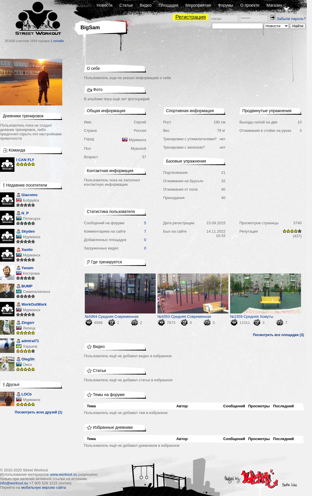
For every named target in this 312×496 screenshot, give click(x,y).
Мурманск (31, 237)
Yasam (24, 268)
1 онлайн (57, 41)
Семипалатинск (36, 291)
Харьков (30, 346)
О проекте (249, 5)
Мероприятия (198, 5)
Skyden (25, 232)
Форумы (225, 5)
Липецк (29, 328)
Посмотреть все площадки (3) (278, 335)
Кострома (31, 273)
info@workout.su (14, 483)
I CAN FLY (25, 160)
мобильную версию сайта (43, 487)
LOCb (24, 394)
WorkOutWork (31, 305)
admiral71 (27, 341)
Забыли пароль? (291, 19)
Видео (146, 5)
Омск (27, 364)
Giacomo (27, 195)
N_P (22, 213)
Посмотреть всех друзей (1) (38, 412)
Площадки (168, 5)
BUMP (24, 286)
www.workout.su (63, 474)
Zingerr (25, 323)
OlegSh (25, 359)
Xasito (24, 250)
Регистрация (190, 17)
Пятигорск (32, 218)
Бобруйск (31, 200)
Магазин (274, 5)
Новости (104, 5)
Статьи (126, 5)
